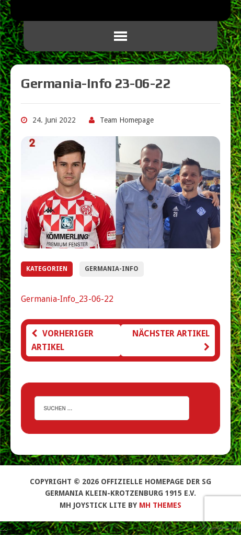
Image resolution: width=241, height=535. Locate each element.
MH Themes (160, 505)
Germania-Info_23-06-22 (67, 299)
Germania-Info (112, 268)
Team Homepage (127, 120)
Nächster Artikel (171, 340)
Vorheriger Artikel (62, 340)
